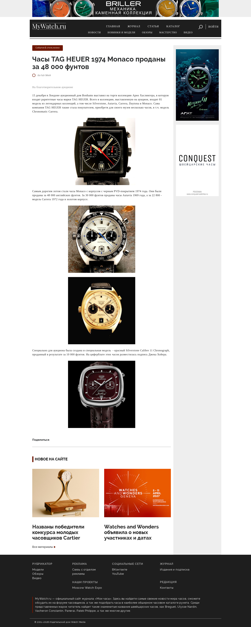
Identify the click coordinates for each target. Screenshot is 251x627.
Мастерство (168, 32)
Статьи (153, 26)
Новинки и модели (121, 32)
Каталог (173, 26)
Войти (213, 26)
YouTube (118, 573)
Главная (113, 26)
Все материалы (42, 546)
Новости (94, 32)
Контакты (167, 587)
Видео (188, 32)
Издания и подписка (175, 569)
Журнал (134, 26)
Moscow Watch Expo (87, 587)
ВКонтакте (119, 569)
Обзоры (147, 32)
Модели (38, 569)
